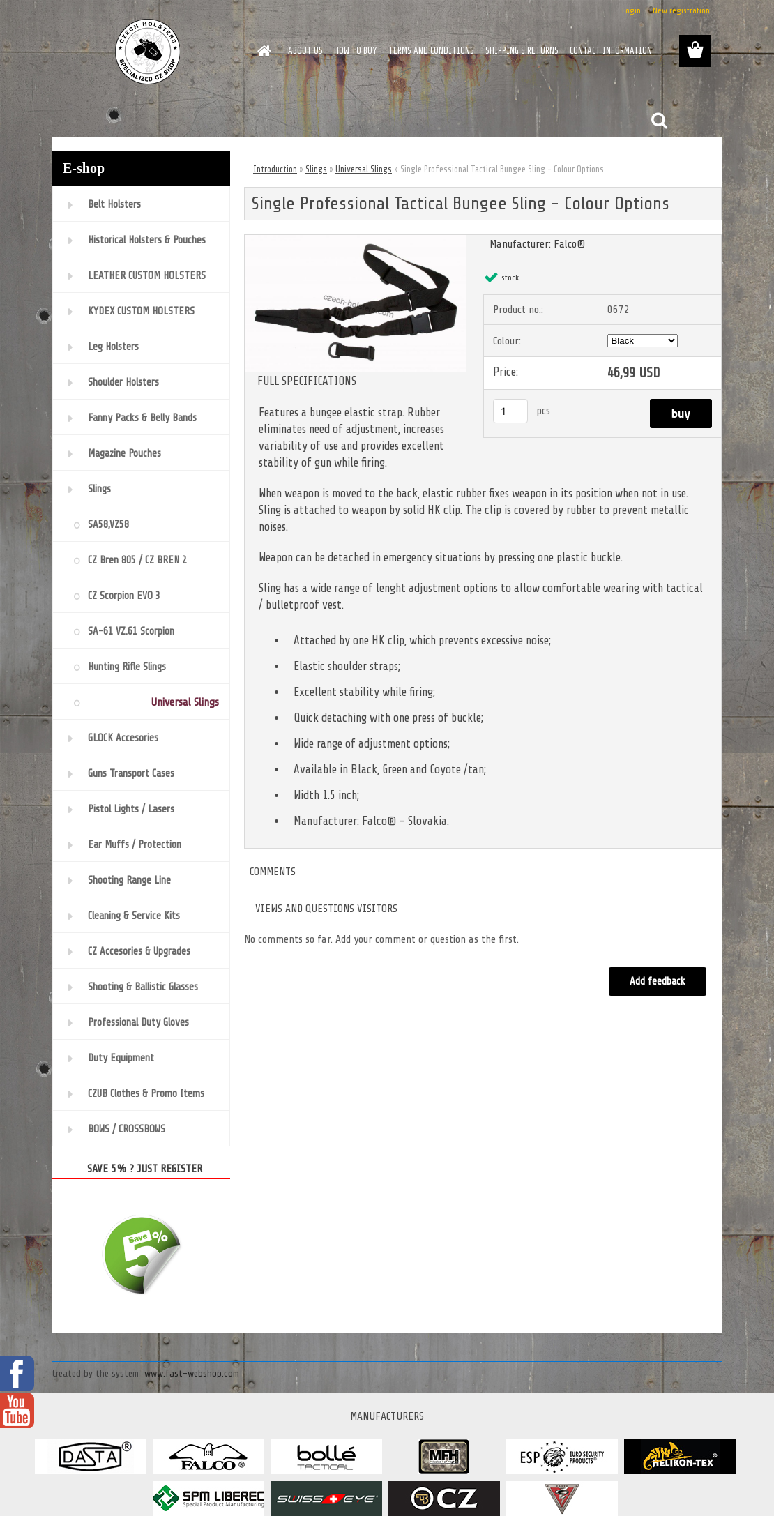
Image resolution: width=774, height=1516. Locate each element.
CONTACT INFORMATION (611, 50)
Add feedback (657, 981)
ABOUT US (305, 50)
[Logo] (148, 51)
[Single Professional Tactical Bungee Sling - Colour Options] (355, 240)
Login (631, 10)
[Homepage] (261, 51)
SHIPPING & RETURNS (522, 50)
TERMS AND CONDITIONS (431, 50)
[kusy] (510, 411)
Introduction (275, 169)
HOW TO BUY (355, 50)
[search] (659, 121)
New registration (681, 10)
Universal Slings (363, 169)
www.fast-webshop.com (191, 1373)
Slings (316, 169)
